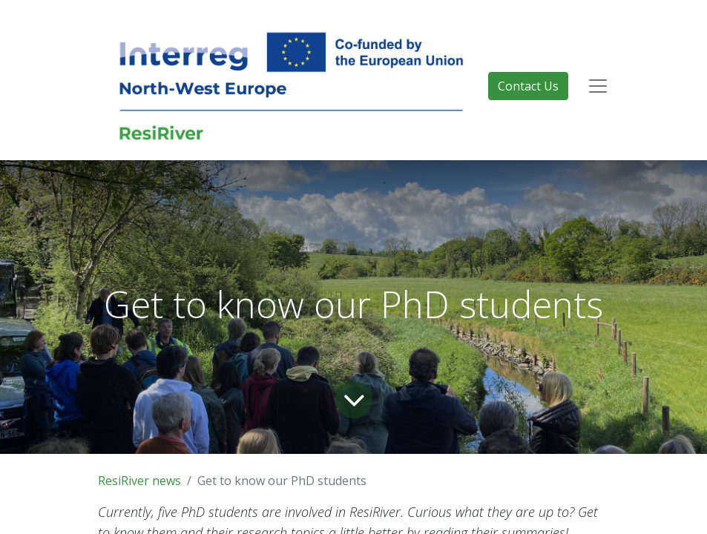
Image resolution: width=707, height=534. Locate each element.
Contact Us (528, 86)
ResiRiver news (139, 480)
